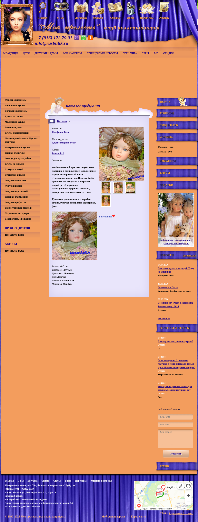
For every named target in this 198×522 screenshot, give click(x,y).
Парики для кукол (15, 152)
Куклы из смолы (14, 116)
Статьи (57, 480)
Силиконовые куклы (16, 111)
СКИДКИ (168, 53)
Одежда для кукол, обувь (18, 158)
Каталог (62, 121)
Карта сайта (138, 516)
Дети (26, 53)
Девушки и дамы (46, 53)
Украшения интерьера (17, 213)
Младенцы (10, 53)
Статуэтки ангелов (15, 174)
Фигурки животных (15, 180)
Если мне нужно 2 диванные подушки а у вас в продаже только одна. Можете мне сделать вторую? (176, 364)
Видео (68, 480)
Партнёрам (81, 480)
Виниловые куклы (15, 105)
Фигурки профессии (15, 202)
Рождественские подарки (18, 207)
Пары (145, 53)
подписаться (189, 255)
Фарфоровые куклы (15, 100)
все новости (164, 318)
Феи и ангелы (72, 53)
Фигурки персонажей (16, 191)
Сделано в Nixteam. (181, 513)
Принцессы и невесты (102, 53)
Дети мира (130, 53)
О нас (21, 480)
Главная (9, 480)
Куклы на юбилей (14, 163)
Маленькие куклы (15, 121)
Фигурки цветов (13, 185)
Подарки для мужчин (16, 196)
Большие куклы (13, 127)
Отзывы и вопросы (101, 480)
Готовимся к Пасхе (168, 287)
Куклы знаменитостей (17, 132)
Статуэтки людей (14, 169)
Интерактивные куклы (17, 147)
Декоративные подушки (18, 218)
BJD (156, 53)
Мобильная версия (113, 516)
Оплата (45, 480)
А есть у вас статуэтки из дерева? (175, 341)
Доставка (32, 480)
